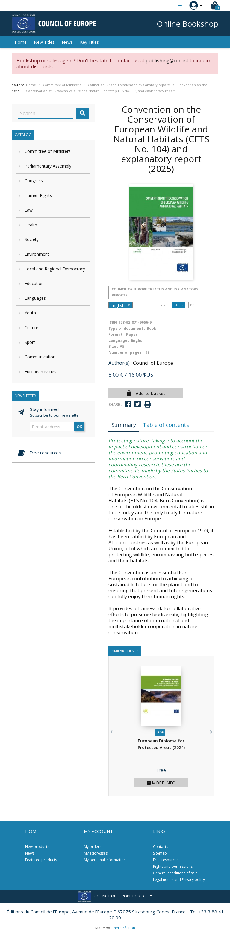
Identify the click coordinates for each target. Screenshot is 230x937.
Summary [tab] (123, 424)
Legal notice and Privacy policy (179, 879)
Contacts (160, 846)
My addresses (96, 853)
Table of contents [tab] (166, 424)
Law (29, 210)
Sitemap (160, 853)
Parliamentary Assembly (48, 166)
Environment (37, 254)
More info (161, 783)
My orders (92, 846)
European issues (40, 371)
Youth (30, 313)
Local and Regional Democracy (55, 269)
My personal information (105, 859)
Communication (40, 357)
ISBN (112, 322)
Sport (30, 342)
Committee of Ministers (48, 151)
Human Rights (38, 195)
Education (34, 283)
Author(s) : (120, 363)
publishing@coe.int (167, 60)
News (67, 42)
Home (21, 42)
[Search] (45, 113)
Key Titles (89, 42)
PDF (193, 305)
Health (31, 225)
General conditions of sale (175, 873)
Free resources (165, 859)
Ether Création (123, 927)
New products (37, 846)
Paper (178, 305)
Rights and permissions (173, 866)
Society (32, 239)
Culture (31, 327)
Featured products (41, 859)
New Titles (44, 42)
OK (79, 426)
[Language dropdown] (168, 5)
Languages (35, 298)
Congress (34, 180)
